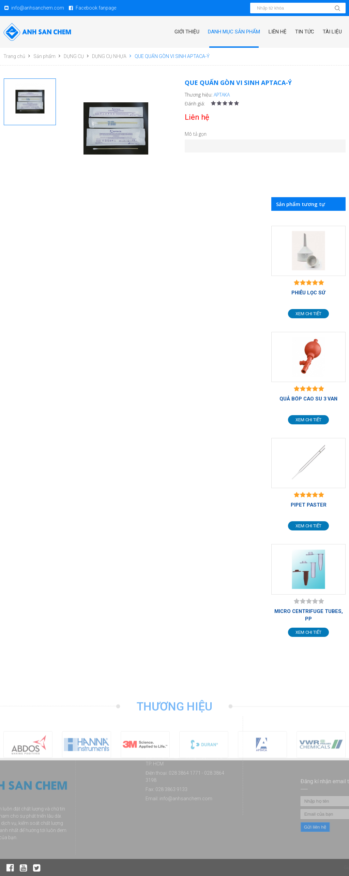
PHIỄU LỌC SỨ (308, 293)
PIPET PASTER (309, 505)
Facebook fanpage (96, 8)
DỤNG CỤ (74, 56)
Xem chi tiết (308, 313)
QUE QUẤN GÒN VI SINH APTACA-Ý (172, 56)
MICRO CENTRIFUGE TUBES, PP (308, 615)
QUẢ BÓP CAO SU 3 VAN (308, 399)
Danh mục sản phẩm (234, 32)
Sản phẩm (44, 56)
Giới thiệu (186, 32)
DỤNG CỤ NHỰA (109, 56)
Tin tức (304, 32)
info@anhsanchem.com (37, 8)
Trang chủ (14, 56)
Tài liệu (332, 32)
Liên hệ (278, 32)
